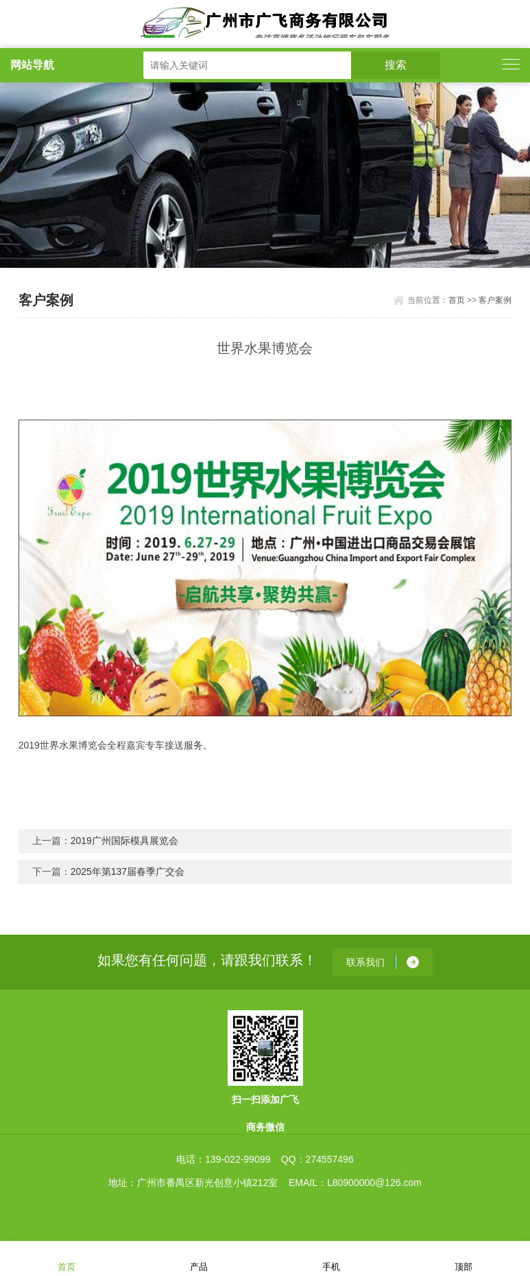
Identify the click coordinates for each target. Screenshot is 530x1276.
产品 (199, 1258)
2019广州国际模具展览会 (124, 840)
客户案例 (495, 300)
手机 (331, 1258)
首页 (456, 300)
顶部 (463, 1258)
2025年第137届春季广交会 (128, 871)
